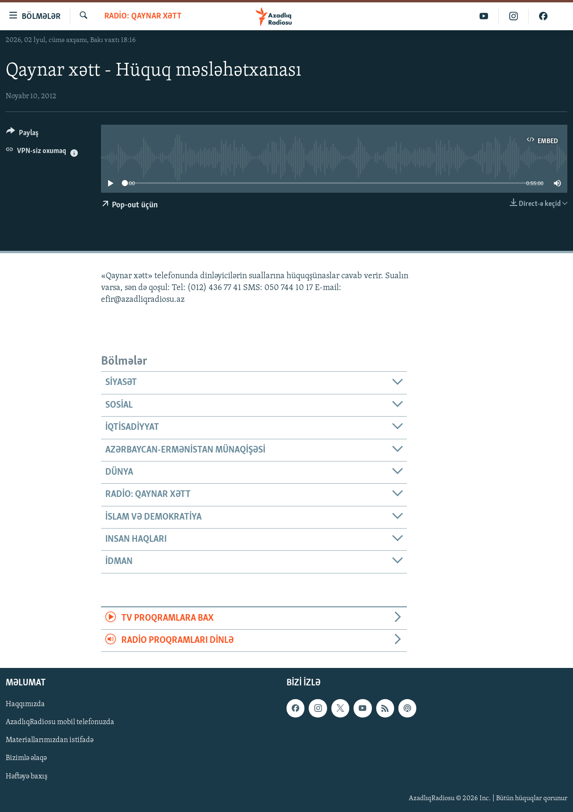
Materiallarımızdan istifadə (49, 740)
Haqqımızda (25, 705)
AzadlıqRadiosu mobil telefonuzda (60, 723)
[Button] (22, 134)
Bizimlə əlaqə (26, 758)
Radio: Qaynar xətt (143, 16)
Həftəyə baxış (27, 776)
